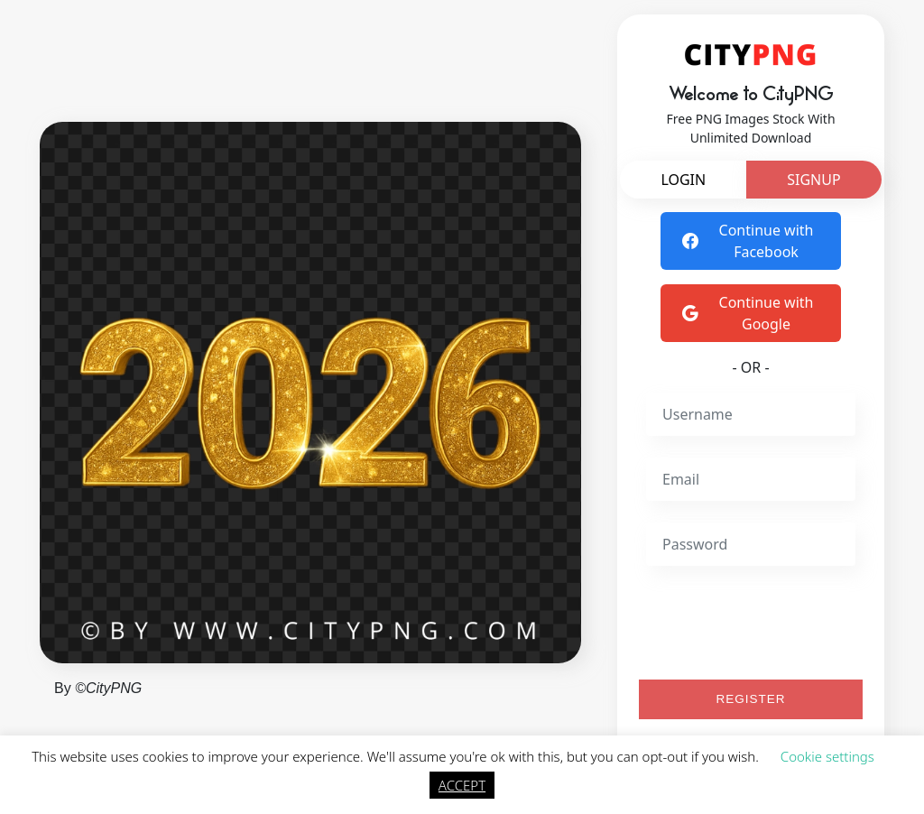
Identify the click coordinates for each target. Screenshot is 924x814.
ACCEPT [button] (462, 785)
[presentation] (783, 622)
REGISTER (751, 699)
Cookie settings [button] (827, 756)
